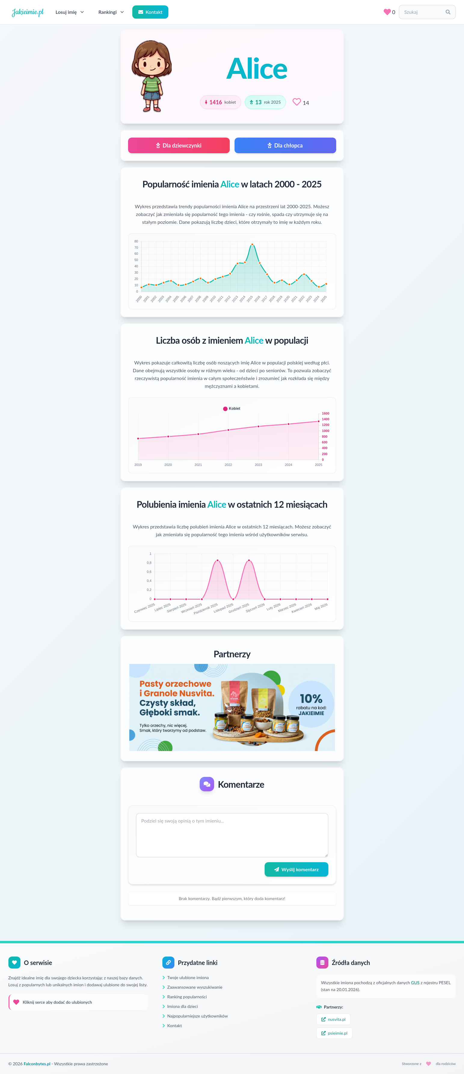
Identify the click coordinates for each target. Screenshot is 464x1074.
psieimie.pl (334, 1033)
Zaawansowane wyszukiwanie (192, 987)
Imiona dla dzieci (180, 1006)
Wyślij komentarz (296, 869)
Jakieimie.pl (28, 12)
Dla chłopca (285, 145)
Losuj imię (70, 12)
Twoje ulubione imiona (185, 977)
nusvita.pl (333, 1019)
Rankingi (111, 12)
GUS (415, 982)
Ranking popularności (184, 996)
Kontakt (150, 12)
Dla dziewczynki (178, 145)
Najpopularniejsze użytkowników (195, 1015)
